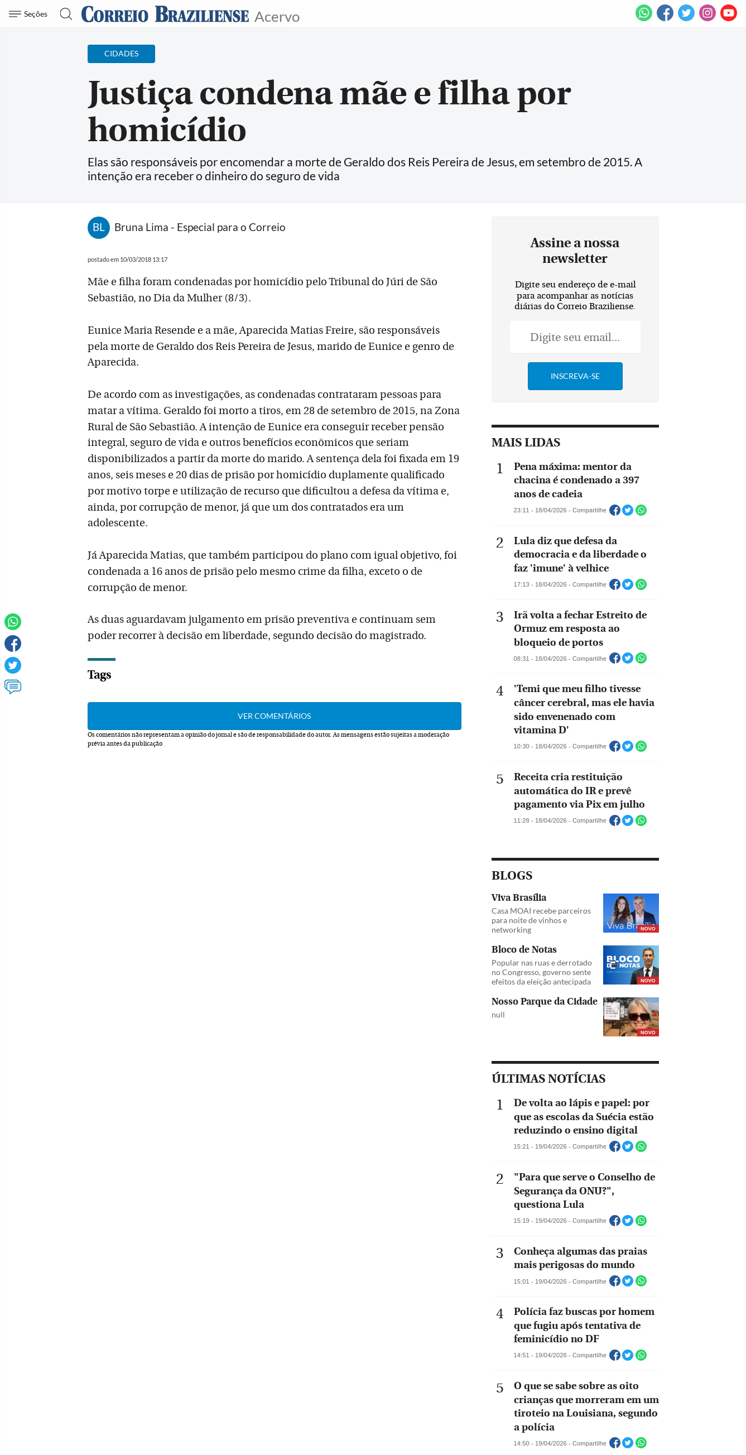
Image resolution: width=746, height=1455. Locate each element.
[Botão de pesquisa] (63, 14)
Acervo (277, 15)
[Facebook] (665, 19)
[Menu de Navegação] (30, 14)
